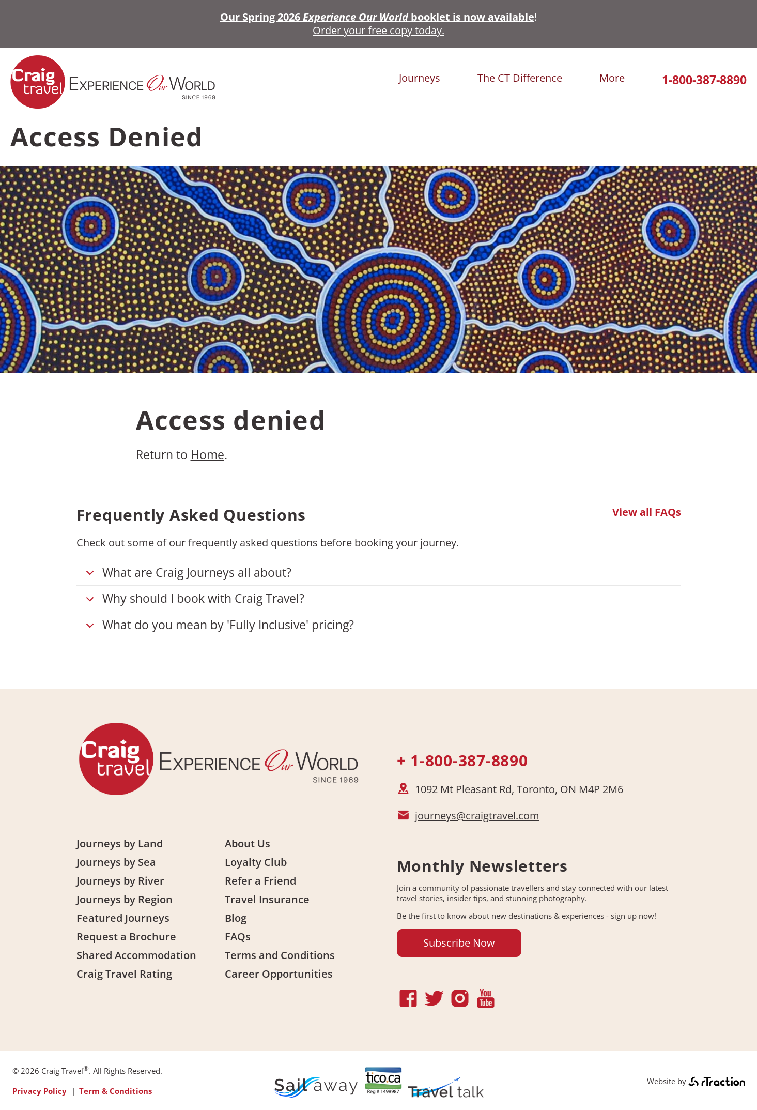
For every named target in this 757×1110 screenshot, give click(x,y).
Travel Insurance (267, 899)
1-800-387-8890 (704, 80)
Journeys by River (120, 881)
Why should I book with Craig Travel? (193, 601)
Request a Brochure (126, 937)
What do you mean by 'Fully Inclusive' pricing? (218, 627)
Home (207, 454)
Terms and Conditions (280, 955)
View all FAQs (646, 512)
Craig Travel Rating (124, 974)
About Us (247, 843)
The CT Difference (519, 78)
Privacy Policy (39, 1091)
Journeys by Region (124, 899)
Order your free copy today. (378, 30)
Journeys (419, 78)
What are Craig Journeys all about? (186, 575)
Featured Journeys (122, 918)
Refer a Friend (260, 881)
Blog (235, 918)
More (612, 78)
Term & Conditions (115, 1091)
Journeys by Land (119, 843)
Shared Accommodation (136, 955)
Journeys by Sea (116, 862)
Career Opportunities (279, 974)
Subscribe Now (459, 943)
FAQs (238, 937)
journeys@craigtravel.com (477, 816)
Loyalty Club (256, 862)
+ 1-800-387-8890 (462, 760)
